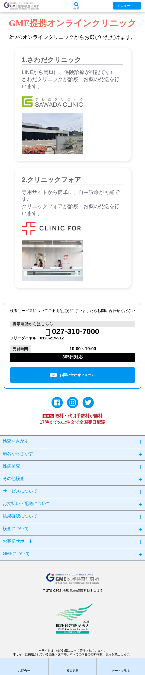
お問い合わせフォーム (72, 375)
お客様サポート (18, 541)
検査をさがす (16, 441)
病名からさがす (18, 453)
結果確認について (20, 516)
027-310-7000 (75, 331)
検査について (16, 528)
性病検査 (11, 466)
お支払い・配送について (26, 503)
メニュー (123, 6)
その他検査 (13, 478)
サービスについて (20, 491)
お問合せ (24, 670)
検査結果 (73, 670)
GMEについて (16, 553)
